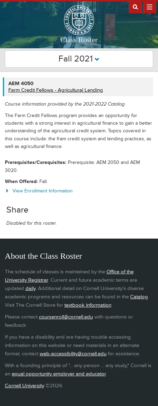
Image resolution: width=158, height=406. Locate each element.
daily (30, 288)
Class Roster (79, 40)
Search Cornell (135, 6)
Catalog (139, 296)
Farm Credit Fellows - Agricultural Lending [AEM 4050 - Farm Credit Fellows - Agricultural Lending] (55, 90)
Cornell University (24, 385)
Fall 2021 (79, 58)
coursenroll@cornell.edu (66, 317)
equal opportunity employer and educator (59, 374)
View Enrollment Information (43, 191)
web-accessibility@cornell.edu (73, 353)
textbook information (87, 305)
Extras (149, 6)
